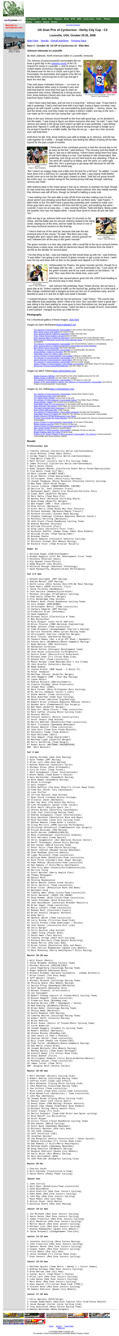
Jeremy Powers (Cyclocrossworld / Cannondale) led (55, 426)
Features (58, 19)
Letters (38, 22)
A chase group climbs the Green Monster (50, 418)
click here (74, 319)
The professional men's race (45, 396)
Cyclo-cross (89, 19)
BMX (79, 19)
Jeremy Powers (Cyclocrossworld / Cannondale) (53, 356)
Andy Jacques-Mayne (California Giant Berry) (52, 334)
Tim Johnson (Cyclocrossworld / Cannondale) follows (55, 400)
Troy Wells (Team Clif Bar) (44, 398)
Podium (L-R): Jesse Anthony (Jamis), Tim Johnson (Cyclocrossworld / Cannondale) (68, 382)
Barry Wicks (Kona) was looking (47, 332)
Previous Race (78, 40)
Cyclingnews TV (32, 19)
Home (51, 1326)
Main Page (32, 40)
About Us (61, 1328)
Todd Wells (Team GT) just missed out (49, 404)
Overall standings (60, 40)
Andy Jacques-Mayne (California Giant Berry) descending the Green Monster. (65, 346)
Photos (107, 19)
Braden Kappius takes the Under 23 (48, 432)
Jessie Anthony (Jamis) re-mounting (48, 352)
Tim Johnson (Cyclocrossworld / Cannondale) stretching (56, 412)
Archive (59, 1326)
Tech (50, 19)
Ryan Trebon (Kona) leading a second (49, 336)
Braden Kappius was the (44, 424)
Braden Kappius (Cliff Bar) (44, 376)
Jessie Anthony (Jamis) (43, 402)
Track (98, 19)
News (44, 19)
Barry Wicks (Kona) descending (46, 348)
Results (45, 40)
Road (66, 19)
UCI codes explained (73, 25)
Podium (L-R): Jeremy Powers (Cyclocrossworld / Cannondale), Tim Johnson (65, 434)
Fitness (28, 22)
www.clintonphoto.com (64, 371)
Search (46, 22)
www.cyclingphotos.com (62, 389)
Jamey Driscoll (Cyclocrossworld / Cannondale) (53, 360)
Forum (54, 22)
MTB (73, 19)
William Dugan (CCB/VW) (44, 378)
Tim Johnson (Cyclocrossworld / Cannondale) (52, 330)
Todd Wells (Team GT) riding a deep (48, 354)
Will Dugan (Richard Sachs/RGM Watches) (51, 366)
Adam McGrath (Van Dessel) (45, 406)
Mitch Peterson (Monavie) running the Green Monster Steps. (58, 340)
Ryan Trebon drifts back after (45, 410)
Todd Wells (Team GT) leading (46, 414)
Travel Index (69, 1326)
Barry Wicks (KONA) (42, 428)
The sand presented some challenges (49, 408)
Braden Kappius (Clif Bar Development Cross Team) (55, 416)
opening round (59, 63)
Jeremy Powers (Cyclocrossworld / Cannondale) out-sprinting (58, 364)
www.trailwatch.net (66, 324)
